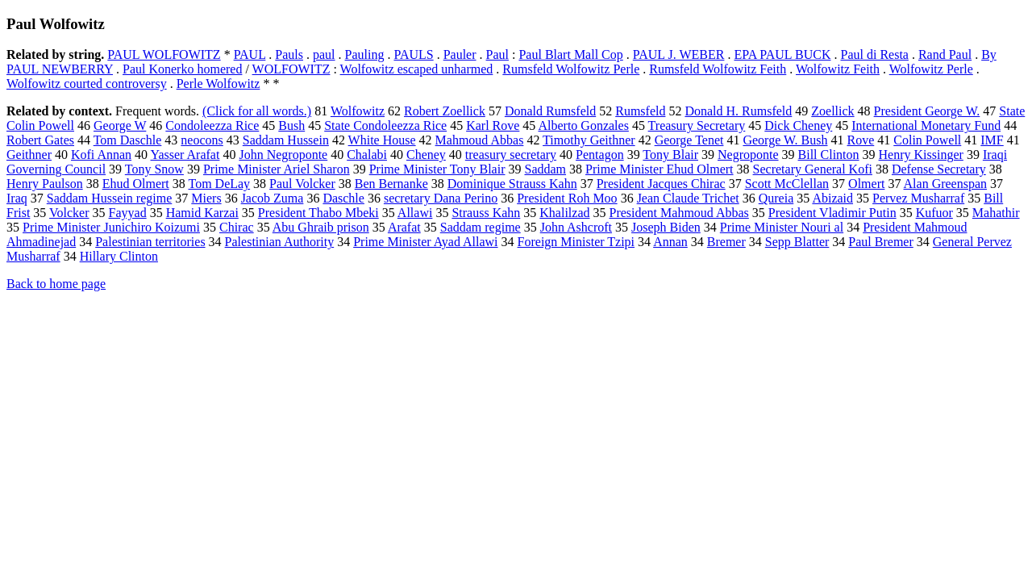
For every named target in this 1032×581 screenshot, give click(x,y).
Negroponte (748, 154)
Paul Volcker (302, 183)
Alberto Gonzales (583, 125)
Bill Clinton (828, 154)
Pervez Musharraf (918, 198)
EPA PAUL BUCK (782, 54)
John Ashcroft (576, 227)
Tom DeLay (219, 183)
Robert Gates (40, 140)
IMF (991, 140)
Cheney (426, 154)
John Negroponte (283, 154)
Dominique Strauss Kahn (512, 183)
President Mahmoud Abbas (679, 212)
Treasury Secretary (697, 125)
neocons (202, 140)
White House (382, 140)
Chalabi (367, 154)
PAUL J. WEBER (679, 54)
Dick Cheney (798, 125)
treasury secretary (510, 154)
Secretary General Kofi (812, 169)
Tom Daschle (128, 140)
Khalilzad (564, 212)
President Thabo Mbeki (318, 212)
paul (324, 54)
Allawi (415, 212)
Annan (670, 242)
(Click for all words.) (256, 111)
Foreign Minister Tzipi (576, 242)
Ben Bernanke (391, 183)
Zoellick (832, 111)
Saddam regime (480, 227)
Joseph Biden (666, 227)
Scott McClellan (787, 183)
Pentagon (600, 154)
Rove (860, 140)
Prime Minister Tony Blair (437, 169)
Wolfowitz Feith (838, 69)
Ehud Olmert (135, 183)
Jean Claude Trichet (688, 198)
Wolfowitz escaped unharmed (416, 69)
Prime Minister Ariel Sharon (276, 169)
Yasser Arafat (185, 154)
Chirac (236, 227)
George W (120, 125)
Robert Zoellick (444, 111)
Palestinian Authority (280, 242)
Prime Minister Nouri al (781, 227)
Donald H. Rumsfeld (738, 111)
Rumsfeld (640, 111)
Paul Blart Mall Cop (570, 54)
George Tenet (689, 140)
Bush (291, 125)
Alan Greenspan (946, 183)
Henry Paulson (44, 183)
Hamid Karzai (202, 212)
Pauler (459, 54)
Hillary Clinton (119, 256)
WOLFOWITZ (291, 69)
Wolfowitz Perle (931, 69)
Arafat (404, 227)
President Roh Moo (567, 198)
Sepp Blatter (797, 242)
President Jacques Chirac (661, 183)
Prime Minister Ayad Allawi (425, 242)
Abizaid (832, 198)
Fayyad (128, 212)
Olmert (866, 183)
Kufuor (934, 212)
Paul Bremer (880, 242)
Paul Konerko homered (182, 69)
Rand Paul (945, 54)
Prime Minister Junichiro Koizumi (111, 227)
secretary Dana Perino (440, 198)
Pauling (365, 54)
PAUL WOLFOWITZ (163, 54)
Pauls (289, 54)
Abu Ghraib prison (321, 227)
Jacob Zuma (272, 198)
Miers (206, 198)
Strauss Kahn (486, 212)
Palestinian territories (150, 242)
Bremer (726, 242)
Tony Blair (670, 154)
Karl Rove (492, 125)
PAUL (250, 54)
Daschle (343, 198)
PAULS (413, 54)
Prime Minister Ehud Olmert (659, 169)
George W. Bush (785, 140)
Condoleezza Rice (212, 125)
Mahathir (996, 212)
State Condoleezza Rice (385, 125)
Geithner (29, 154)
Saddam (545, 169)
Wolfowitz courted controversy (86, 83)
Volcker (69, 212)
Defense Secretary (939, 169)
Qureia (776, 198)
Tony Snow (154, 169)
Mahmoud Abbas (479, 140)
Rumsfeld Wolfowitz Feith (717, 69)
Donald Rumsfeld (550, 111)
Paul (497, 54)
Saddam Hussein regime (110, 198)
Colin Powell (927, 140)
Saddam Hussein (286, 140)
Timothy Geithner (589, 140)
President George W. (927, 111)
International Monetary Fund (926, 125)
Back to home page (56, 283)
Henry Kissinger (921, 154)
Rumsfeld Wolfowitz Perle (570, 69)
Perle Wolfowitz (218, 83)
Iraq (16, 198)
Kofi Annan (101, 154)
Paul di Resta (874, 54)
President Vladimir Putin (832, 212)
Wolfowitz (358, 111)
